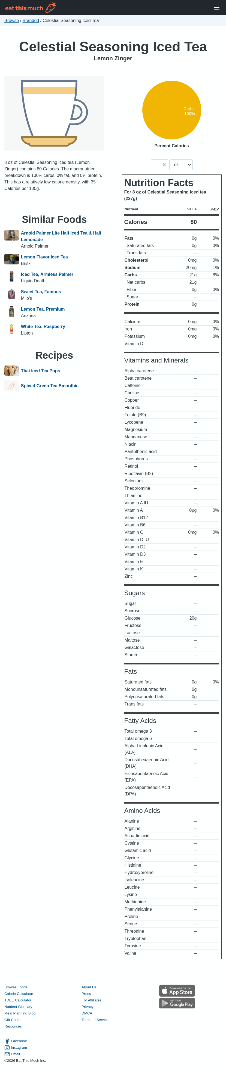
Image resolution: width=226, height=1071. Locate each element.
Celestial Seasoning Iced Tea (113, 46)
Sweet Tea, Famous (41, 291)
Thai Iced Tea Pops (40, 371)
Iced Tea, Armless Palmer (47, 274)
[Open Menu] (217, 7)
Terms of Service (95, 1020)
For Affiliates (91, 1000)
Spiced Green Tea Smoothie (50, 385)
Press (86, 994)
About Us (89, 987)
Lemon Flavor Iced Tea (44, 257)
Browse (11, 20)
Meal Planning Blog (19, 1013)
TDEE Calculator (17, 1000)
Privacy (88, 1007)
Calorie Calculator (18, 994)
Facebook (15, 1041)
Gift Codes (13, 1020)
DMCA (87, 1013)
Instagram (15, 1047)
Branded (31, 20)
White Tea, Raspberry (43, 326)
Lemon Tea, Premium (43, 309)
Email (12, 1054)
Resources (13, 1026)
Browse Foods (16, 987)
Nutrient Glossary (18, 1007)
